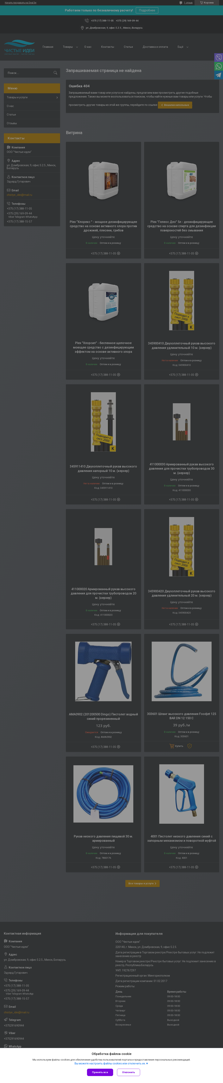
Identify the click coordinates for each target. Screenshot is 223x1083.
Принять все (100, 1072)
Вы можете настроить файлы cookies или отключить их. (110, 1063)
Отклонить (128, 1072)
